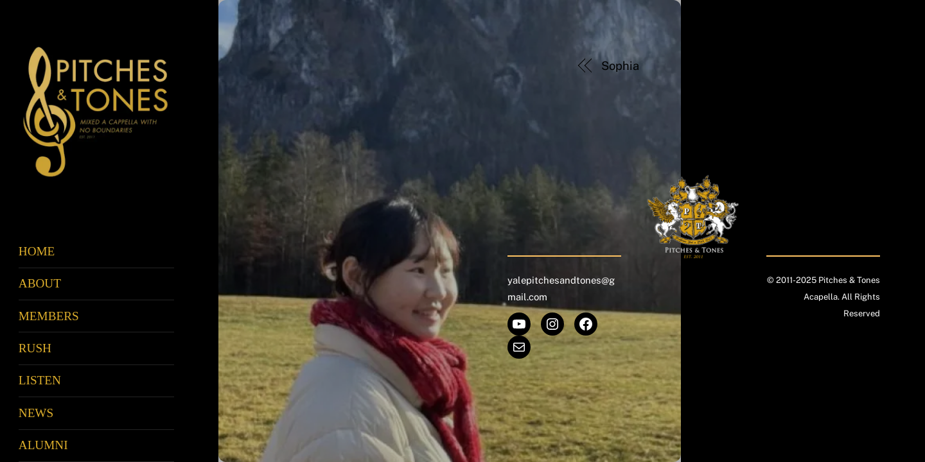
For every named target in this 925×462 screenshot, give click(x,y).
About (40, 283)
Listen (40, 380)
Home (37, 251)
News (36, 413)
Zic (831, 66)
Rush (35, 348)
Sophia (620, 66)
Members (49, 316)
